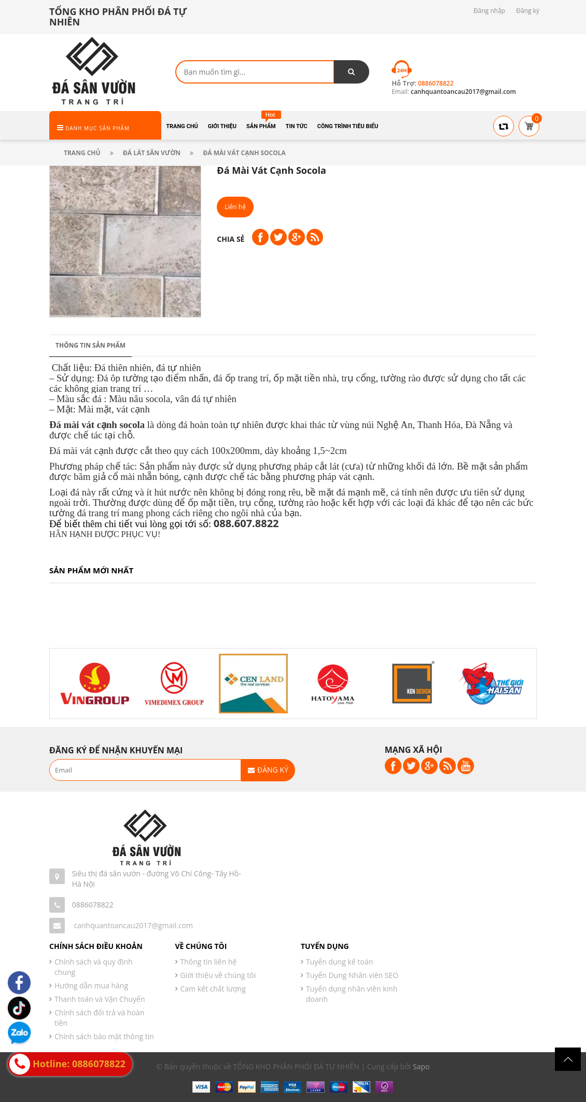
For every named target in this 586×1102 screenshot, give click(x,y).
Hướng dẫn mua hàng (91, 985)
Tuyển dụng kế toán (339, 962)
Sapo (421, 1066)
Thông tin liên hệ (208, 962)
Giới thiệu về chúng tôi (218, 975)
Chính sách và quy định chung (93, 967)
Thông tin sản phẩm (90, 345)
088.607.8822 (246, 523)
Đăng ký (527, 10)
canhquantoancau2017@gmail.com (133, 925)
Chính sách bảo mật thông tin (104, 1036)
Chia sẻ (230, 239)
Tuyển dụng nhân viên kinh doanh (351, 994)
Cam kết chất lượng (213, 989)
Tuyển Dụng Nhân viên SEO (352, 975)
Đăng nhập (489, 10)
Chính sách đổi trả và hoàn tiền (99, 1018)
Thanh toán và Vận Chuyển (99, 999)
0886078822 (93, 905)
